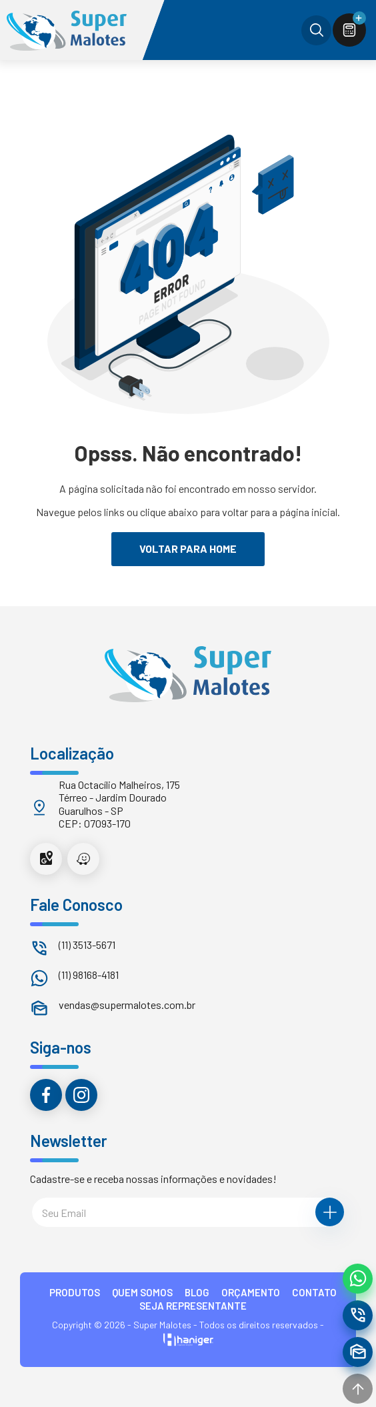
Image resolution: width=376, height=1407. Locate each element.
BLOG (197, 1292)
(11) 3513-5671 (87, 944)
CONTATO (314, 1292)
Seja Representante (193, 1306)
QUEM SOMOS (142, 1292)
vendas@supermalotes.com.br (127, 1004)
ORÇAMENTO (250, 1292)
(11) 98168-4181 (89, 974)
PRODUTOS (74, 1292)
